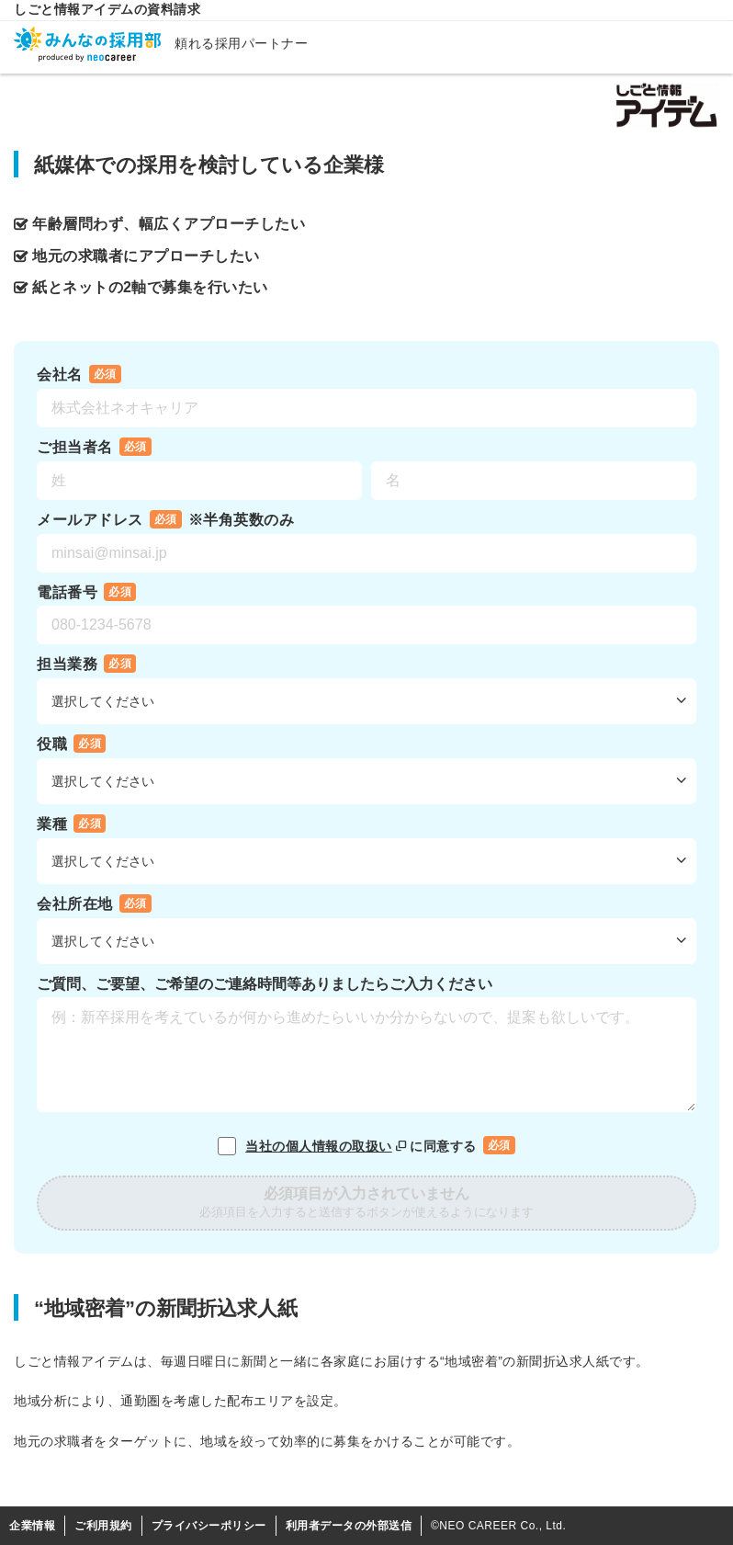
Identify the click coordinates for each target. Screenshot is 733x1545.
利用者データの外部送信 (349, 1525)
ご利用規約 (103, 1525)
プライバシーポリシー (209, 1525)
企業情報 (32, 1525)
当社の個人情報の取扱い (327, 1146)
